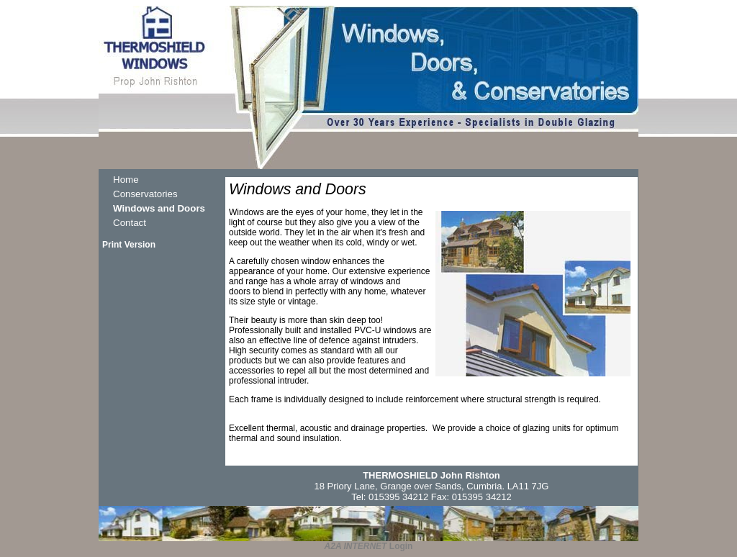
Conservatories (145, 194)
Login (401, 546)
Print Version (128, 245)
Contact (129, 222)
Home (126, 179)
